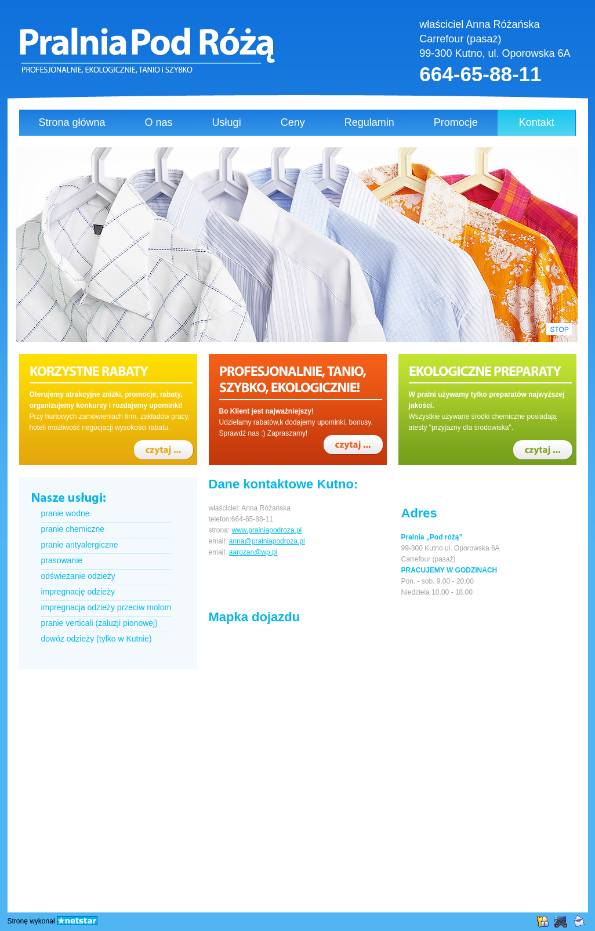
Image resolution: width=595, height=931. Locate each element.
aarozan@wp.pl (253, 552)
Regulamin (369, 122)
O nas (159, 122)
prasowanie (62, 560)
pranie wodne (65, 513)
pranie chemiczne (73, 529)
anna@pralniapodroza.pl (267, 541)
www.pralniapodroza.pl (267, 530)
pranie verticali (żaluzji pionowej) (99, 623)
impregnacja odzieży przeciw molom (106, 607)
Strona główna (72, 122)
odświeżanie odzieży (78, 576)
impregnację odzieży (78, 591)
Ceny (293, 122)
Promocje (456, 122)
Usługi (226, 122)
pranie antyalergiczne (79, 544)
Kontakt (536, 122)
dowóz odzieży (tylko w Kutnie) (96, 638)
